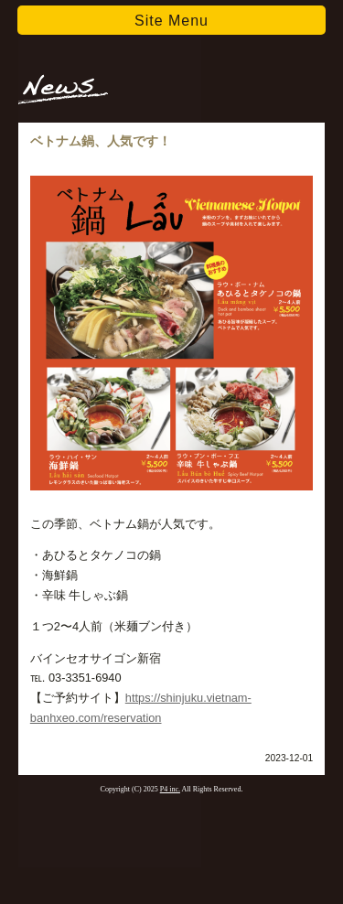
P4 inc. (170, 789)
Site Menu (171, 20)
